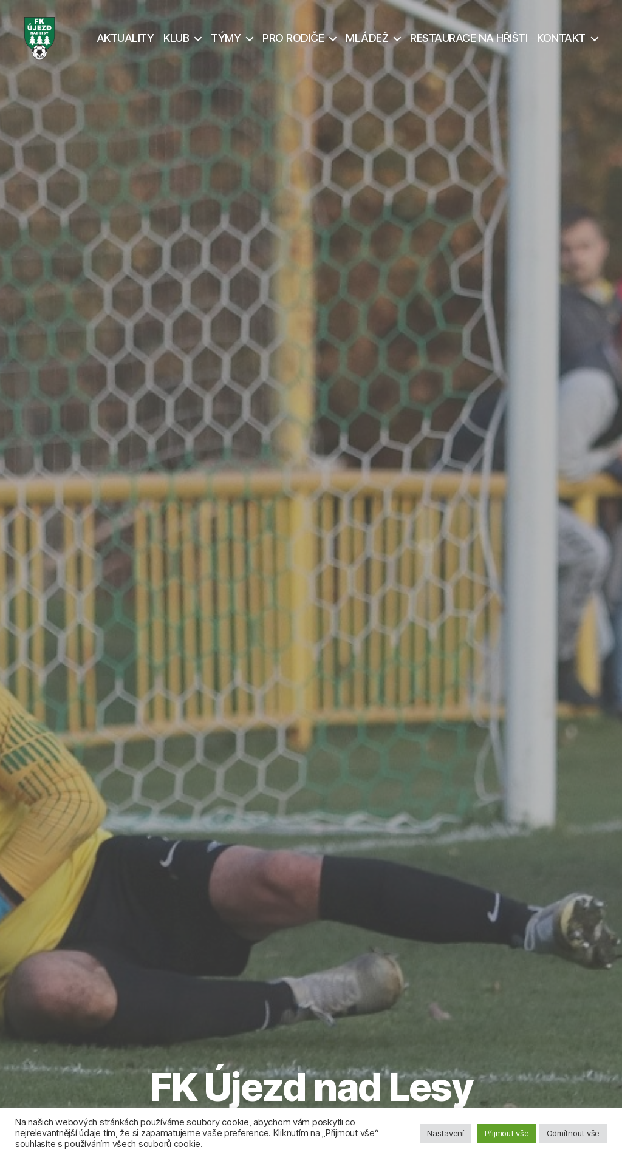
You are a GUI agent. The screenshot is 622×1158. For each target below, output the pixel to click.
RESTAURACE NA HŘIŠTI (468, 44)
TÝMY (226, 44)
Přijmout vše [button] (507, 1133)
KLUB (176, 44)
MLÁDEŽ (367, 44)
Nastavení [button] (445, 1133)
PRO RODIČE (293, 44)
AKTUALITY (125, 44)
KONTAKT (561, 44)
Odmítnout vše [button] (573, 1133)
